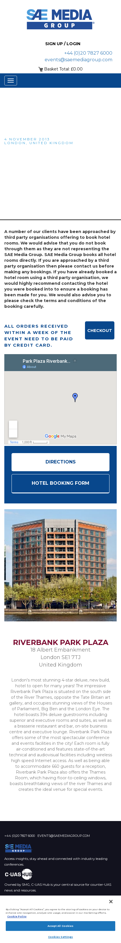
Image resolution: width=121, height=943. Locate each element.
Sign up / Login (62, 43)
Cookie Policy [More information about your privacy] (17, 916)
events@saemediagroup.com (78, 59)
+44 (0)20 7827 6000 (88, 53)
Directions (61, 462)
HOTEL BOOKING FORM (60, 483)
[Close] (111, 901)
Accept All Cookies (60, 926)
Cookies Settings (60, 937)
